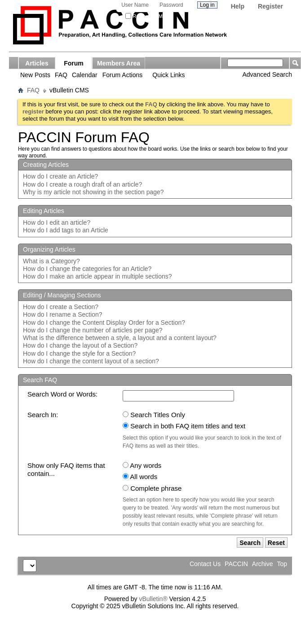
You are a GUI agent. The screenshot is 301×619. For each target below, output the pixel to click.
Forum (74, 63)
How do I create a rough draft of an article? (82, 184)
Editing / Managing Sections (62, 295)
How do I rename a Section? (62, 314)
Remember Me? (146, 16)
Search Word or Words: (62, 394)
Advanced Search (267, 74)
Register (270, 6)
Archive (262, 563)
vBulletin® (153, 598)
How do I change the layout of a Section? (80, 345)
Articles (36, 63)
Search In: (42, 414)
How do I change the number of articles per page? (93, 330)
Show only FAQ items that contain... (66, 469)
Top (282, 563)
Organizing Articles (49, 249)
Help (237, 6)
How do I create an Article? (60, 176)
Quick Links (168, 74)
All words (140, 476)
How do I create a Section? (60, 306)
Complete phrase (152, 488)
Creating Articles (46, 164)
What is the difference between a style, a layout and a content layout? (120, 337)
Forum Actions (122, 74)
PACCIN (236, 563)
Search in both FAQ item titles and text (184, 426)
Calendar (84, 74)
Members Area (118, 63)
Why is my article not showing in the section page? (93, 192)
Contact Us (205, 563)
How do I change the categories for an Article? (87, 268)
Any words (142, 465)
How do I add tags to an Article (65, 230)
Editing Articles (43, 210)
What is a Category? (51, 261)
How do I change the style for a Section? (79, 353)
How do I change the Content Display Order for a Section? (104, 322)
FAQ (61, 74)
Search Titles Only (154, 414)
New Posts (35, 74)
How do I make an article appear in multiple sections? (97, 276)
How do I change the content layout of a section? (91, 361)
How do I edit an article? (56, 222)
